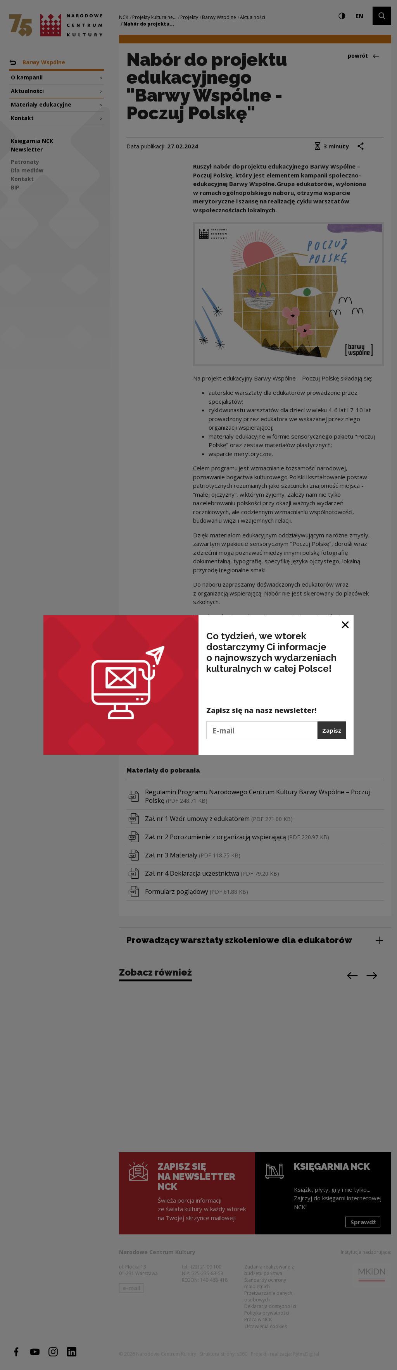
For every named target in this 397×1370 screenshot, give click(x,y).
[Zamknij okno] (345, 624)
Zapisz (331, 730)
